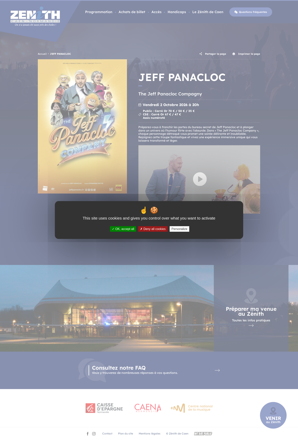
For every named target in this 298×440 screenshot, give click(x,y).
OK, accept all (123, 229)
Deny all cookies (153, 229)
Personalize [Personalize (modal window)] (179, 229)
